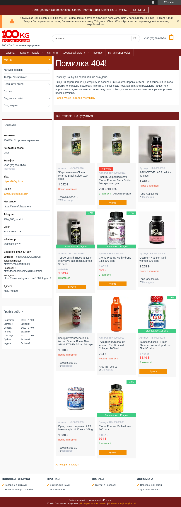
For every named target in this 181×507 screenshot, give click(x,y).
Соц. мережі (11, 105)
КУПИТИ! (139, 9)
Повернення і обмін (151, 485)
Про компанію (58, 489)
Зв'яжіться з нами (60, 485)
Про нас (98, 52)
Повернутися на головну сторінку (75, 97)
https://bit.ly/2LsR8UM (28, 256)
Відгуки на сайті (13, 98)
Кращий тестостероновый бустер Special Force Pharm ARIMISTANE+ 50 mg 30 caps (75, 341)
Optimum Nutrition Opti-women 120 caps (153, 259)
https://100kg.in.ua (13, 181)
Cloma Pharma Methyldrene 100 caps (115, 428)
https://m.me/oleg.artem (17, 206)
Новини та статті (13, 84)
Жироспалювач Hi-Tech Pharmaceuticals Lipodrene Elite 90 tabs (155, 345)
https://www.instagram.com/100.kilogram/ (27, 278)
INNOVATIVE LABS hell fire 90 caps (155, 174)
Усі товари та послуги (67, 464)
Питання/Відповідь (119, 52)
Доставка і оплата (74, 52)
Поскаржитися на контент (93, 503)
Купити (113, 202)
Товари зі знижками (15, 77)
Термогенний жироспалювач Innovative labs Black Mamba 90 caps (75, 261)
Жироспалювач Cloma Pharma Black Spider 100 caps (73, 175)
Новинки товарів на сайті (19, 489)
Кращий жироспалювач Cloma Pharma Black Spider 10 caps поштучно (115, 180)
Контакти (52, 52)
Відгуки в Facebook (105, 485)
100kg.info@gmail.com (16, 193)
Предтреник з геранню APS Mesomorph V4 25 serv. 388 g (75, 428)
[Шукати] (135, 38)
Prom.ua (107, 500)
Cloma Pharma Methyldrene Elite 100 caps (115, 259)
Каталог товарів (29, 52)
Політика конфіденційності (122, 503)
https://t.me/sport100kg (17, 263)
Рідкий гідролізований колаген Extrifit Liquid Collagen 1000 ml (112, 345)
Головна (9, 52)
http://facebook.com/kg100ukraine (23, 270)
